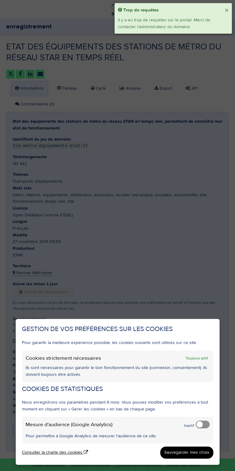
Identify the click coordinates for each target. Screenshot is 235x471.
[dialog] (118, 392)
